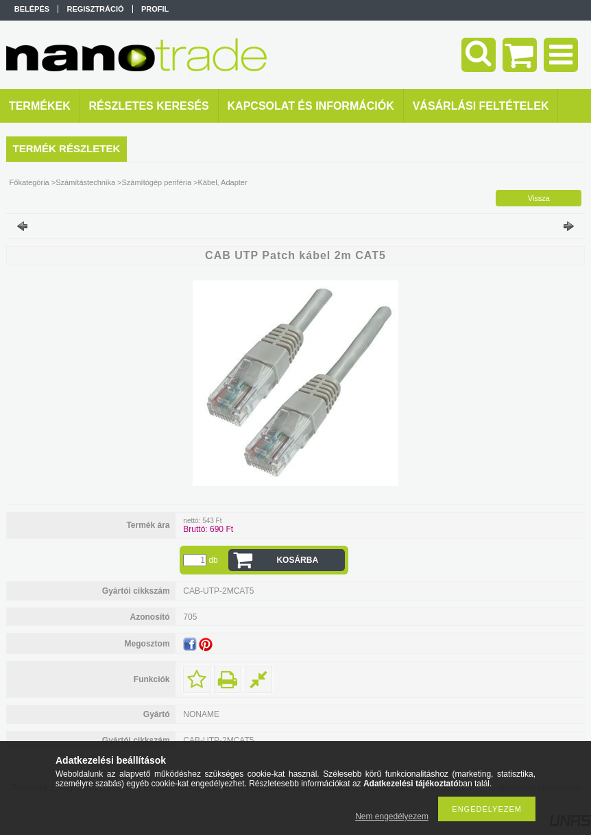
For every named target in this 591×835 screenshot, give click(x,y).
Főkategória (29, 182)
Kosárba (297, 560)
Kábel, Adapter (222, 182)
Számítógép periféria (157, 182)
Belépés (31, 9)
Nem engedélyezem (392, 816)
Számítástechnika (85, 182)
